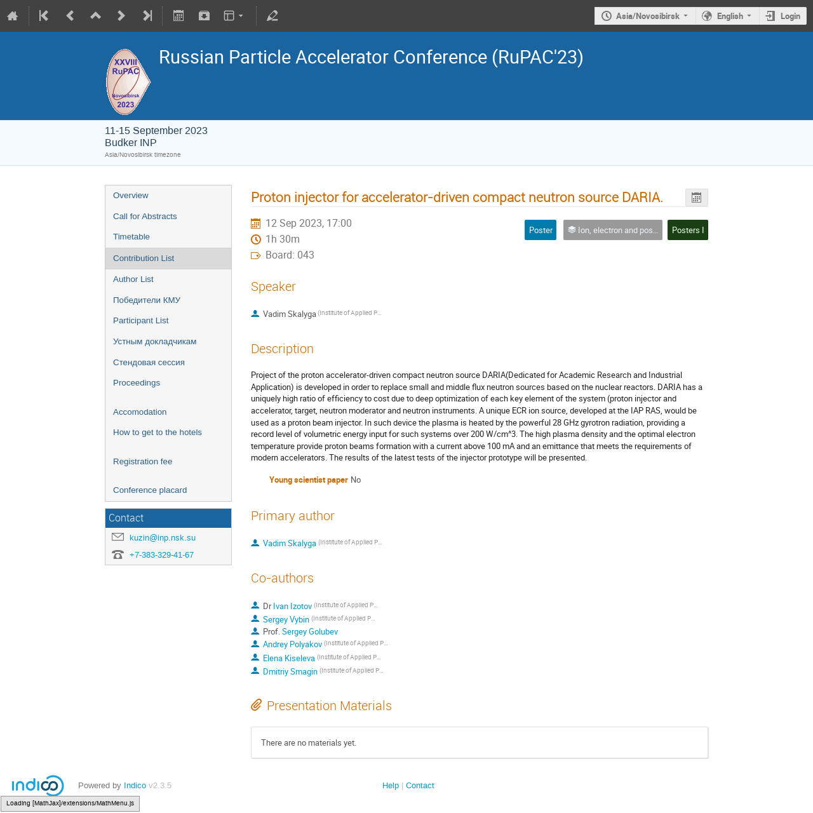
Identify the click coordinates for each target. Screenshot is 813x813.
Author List (133, 279)
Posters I (688, 230)
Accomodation (139, 412)
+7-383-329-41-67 (162, 554)
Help (390, 785)
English (730, 16)
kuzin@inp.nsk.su (163, 537)
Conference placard (150, 490)
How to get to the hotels (157, 432)
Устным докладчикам (154, 341)
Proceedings (136, 382)
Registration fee (142, 461)
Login (790, 16)
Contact (420, 785)
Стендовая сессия (149, 362)
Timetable (131, 236)
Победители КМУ (146, 300)
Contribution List (143, 258)
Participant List (140, 320)
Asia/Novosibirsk (648, 16)
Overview (131, 195)
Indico (135, 785)
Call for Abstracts (145, 216)
